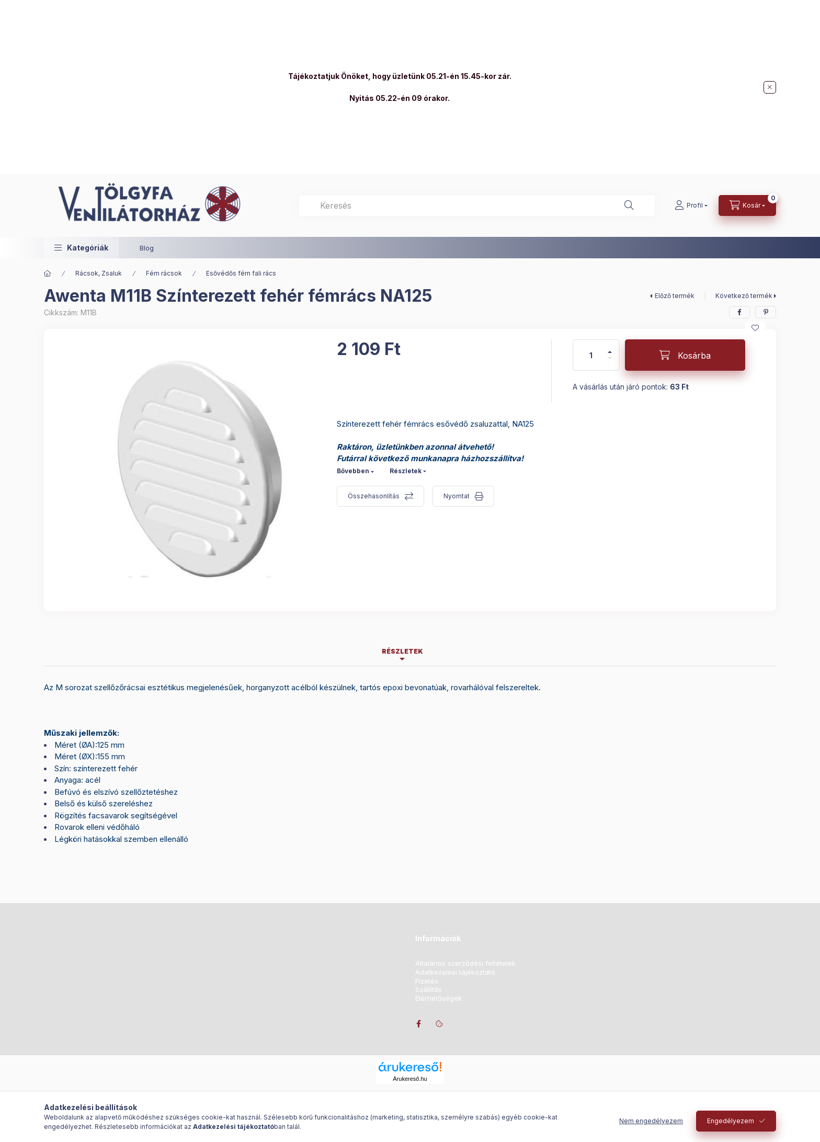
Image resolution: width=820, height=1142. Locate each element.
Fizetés (426, 981)
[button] (81, 247)
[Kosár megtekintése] (747, 205)
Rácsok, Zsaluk (98, 273)
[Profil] (691, 205)
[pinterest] (765, 312)
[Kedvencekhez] (755, 328)
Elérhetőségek (438, 998)
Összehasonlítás (374, 496)
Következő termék (743, 296)
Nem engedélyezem (651, 1121)
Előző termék (674, 296)
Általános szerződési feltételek (465, 963)
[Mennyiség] (591, 355)
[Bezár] (770, 87)
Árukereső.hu (410, 1079)
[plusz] (610, 347)
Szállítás (428, 989)
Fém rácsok (164, 273)
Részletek (406, 471)
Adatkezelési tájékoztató (455, 972)
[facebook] (739, 312)
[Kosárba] (685, 355)
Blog (147, 248)
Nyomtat (456, 496)
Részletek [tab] (402, 651)
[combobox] (477, 205)
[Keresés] (629, 205)
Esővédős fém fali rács (241, 273)
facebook (418, 1023)
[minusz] (610, 362)
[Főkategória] (47, 273)
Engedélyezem (730, 1121)
